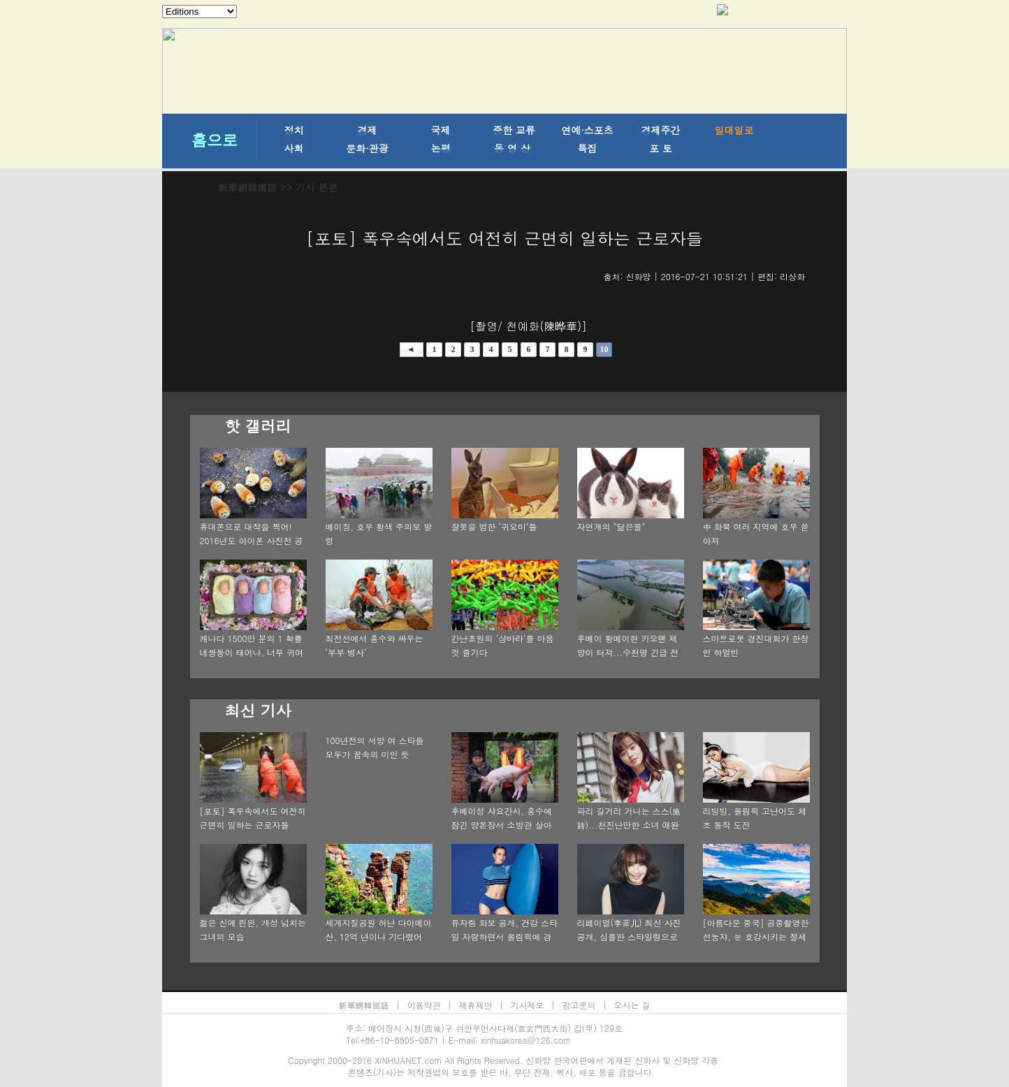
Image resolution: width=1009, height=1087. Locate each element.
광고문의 (579, 1005)
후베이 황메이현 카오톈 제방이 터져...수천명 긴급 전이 (628, 652)
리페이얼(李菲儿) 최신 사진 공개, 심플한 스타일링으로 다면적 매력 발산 (629, 936)
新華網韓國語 (247, 187)
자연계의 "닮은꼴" (611, 526)
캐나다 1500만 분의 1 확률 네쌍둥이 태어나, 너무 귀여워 (252, 652)
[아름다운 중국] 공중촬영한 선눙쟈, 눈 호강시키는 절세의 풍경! (756, 936)
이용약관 (424, 1005)
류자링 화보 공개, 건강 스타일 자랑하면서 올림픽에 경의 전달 (504, 936)
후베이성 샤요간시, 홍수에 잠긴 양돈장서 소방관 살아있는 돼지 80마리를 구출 (502, 825)
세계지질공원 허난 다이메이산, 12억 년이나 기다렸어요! (379, 936)
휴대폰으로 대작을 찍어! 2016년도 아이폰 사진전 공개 (251, 540)
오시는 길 (632, 1005)
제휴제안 (476, 1005)
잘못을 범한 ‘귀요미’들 (494, 526)
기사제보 (527, 1005)
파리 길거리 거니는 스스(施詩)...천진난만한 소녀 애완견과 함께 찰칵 (629, 825)
